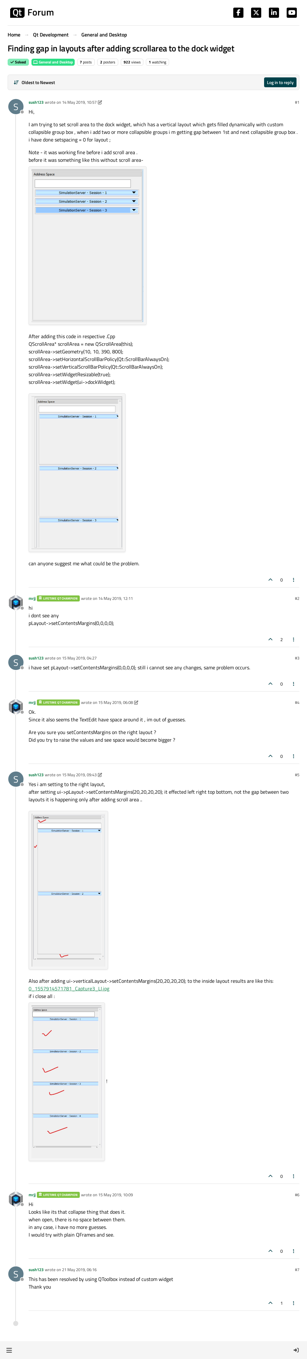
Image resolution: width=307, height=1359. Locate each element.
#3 (297, 658)
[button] (9, 1350)
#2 (297, 598)
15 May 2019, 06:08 (115, 702)
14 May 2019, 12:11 (115, 598)
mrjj (32, 598)
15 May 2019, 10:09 (115, 1195)
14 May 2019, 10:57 (79, 102)
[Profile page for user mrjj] (16, 602)
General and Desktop (53, 62)
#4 (297, 702)
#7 (297, 1269)
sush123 (36, 102)
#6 (297, 1195)
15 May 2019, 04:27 (79, 658)
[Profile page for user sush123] (16, 106)
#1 (297, 102)
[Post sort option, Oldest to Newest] (34, 82)
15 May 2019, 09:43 (79, 774)
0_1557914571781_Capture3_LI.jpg (69, 988)
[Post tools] (294, 580)
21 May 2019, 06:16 (79, 1269)
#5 (297, 774)
